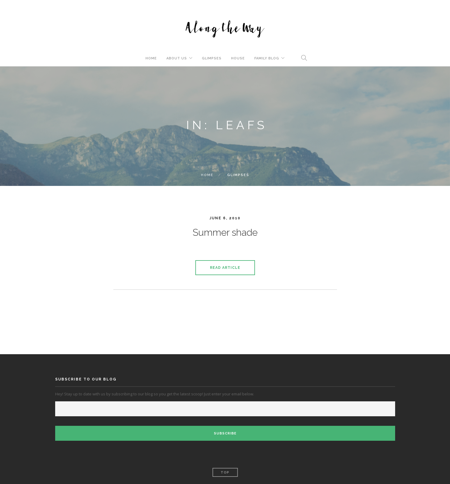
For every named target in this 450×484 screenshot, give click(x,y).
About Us (176, 58)
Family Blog (266, 58)
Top (225, 472)
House (238, 58)
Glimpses (212, 58)
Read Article (225, 268)
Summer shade (225, 232)
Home (151, 58)
